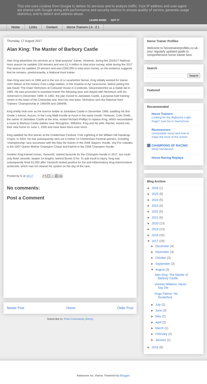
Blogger (124, 375)
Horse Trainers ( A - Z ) (83, 27)
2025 (155, 194)
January (161, 340)
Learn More (98, 20)
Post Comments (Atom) (78, 319)
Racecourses (161, 129)
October (161, 257)
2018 (155, 235)
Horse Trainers (162, 114)
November (162, 252)
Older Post (125, 308)
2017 (155, 241)
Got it (115, 20)
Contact (51, 27)
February (161, 334)
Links (33, 27)
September (163, 263)
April (158, 322)
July (158, 304)
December (162, 246)
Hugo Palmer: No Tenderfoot (166, 295)
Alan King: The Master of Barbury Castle (171, 276)
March (160, 328)
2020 (155, 223)
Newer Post (15, 308)
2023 (155, 205)
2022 (155, 211)
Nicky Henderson (162, 149)
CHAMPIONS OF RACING (170, 145)
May (158, 316)
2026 (155, 188)
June (159, 310)
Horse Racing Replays (167, 157)
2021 (155, 217)
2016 (155, 347)
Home (15, 27)
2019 (155, 229)
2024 (155, 200)
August (160, 269)
